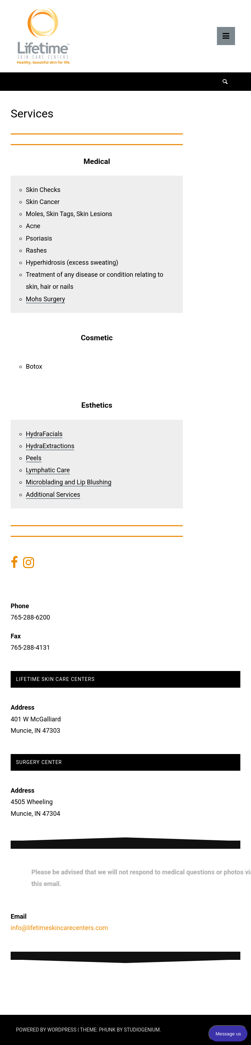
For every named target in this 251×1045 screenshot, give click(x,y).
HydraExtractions (50, 446)
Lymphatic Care (48, 470)
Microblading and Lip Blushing (68, 482)
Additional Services (53, 494)
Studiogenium (142, 1030)
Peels (34, 458)
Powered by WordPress (47, 1030)
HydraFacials (44, 434)
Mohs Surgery (45, 299)
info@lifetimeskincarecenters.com (59, 927)
